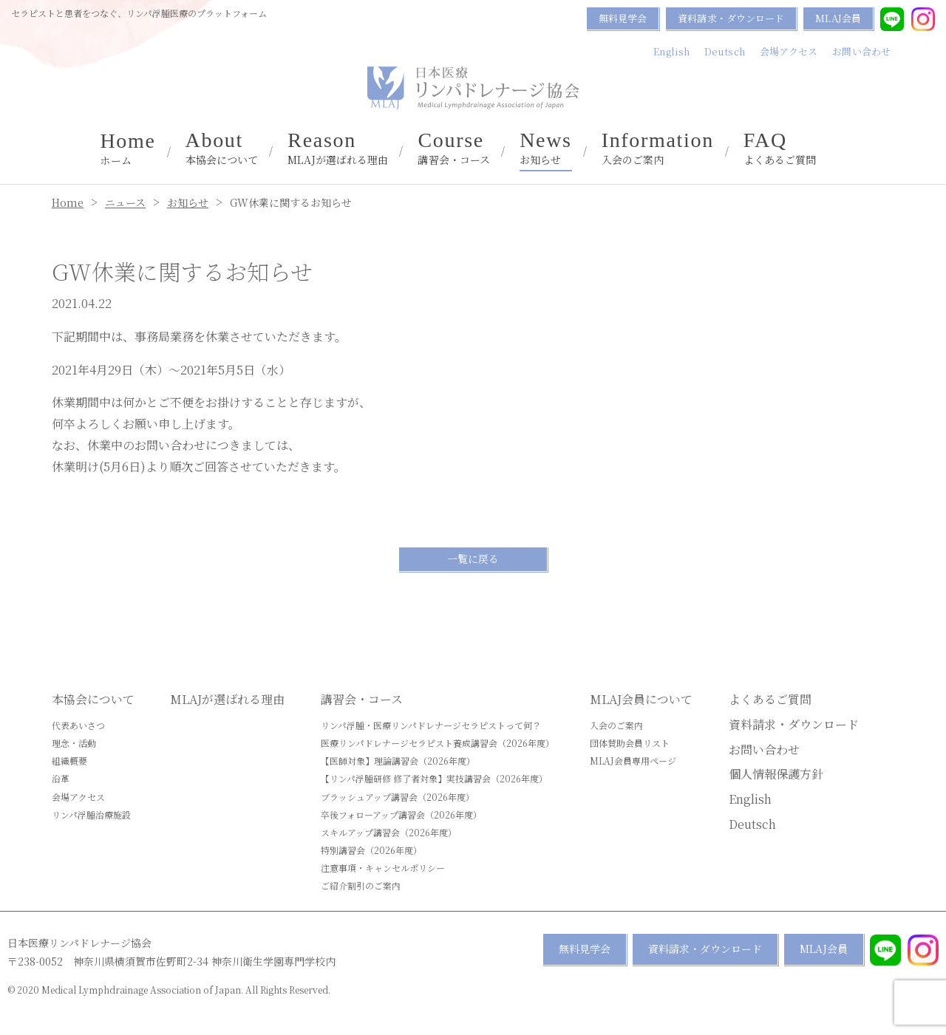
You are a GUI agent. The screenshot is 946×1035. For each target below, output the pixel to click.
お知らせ (546, 148)
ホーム (127, 149)
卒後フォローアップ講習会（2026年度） (401, 814)
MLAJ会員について (641, 699)
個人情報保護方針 (776, 773)
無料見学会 (623, 18)
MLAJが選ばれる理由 (337, 148)
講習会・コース (454, 148)
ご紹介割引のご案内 (361, 885)
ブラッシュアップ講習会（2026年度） (397, 796)
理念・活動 (74, 743)
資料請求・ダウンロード (731, 18)
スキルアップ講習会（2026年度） (389, 832)
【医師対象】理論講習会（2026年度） (398, 760)
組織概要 (69, 760)
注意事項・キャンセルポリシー (383, 867)
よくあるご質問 (780, 148)
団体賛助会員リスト (630, 743)
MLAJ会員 (838, 18)
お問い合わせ (861, 51)
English (671, 51)
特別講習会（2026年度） (371, 850)
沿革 (60, 778)
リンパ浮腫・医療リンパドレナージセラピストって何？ (431, 725)
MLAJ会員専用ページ (633, 760)
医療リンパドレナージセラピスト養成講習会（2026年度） (437, 743)
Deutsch (724, 51)
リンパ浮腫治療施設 (91, 814)
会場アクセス (789, 51)
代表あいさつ (78, 725)
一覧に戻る (473, 558)
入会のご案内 (658, 148)
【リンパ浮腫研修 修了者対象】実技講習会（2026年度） (434, 778)
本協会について (222, 148)
